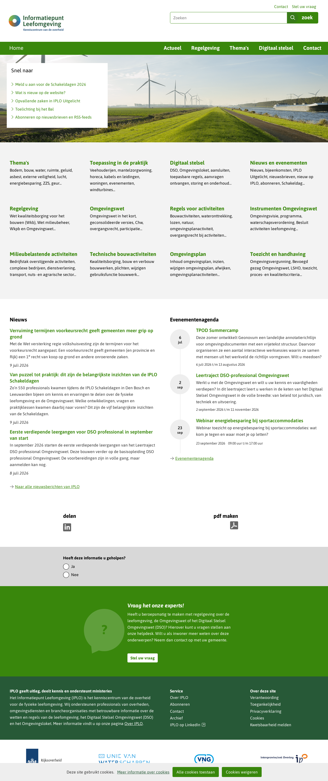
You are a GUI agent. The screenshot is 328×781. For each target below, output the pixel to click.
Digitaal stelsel (276, 48)
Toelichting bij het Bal (34, 109)
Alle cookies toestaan (196, 772)
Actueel (172, 48)
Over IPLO (133, 723)
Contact (281, 6)
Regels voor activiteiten (197, 208)
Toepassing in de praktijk (119, 163)
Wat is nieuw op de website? (40, 92)
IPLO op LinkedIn (188, 724)
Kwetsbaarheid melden (270, 724)
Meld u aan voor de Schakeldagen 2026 (50, 84)
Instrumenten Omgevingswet (283, 208)
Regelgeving (205, 48)
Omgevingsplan (188, 254)
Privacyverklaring (265, 711)
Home (16, 48)
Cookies (257, 718)
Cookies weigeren (242, 772)
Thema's (239, 48)
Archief (176, 718)
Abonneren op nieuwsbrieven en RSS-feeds (53, 117)
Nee (75, 574)
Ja (73, 566)
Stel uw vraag (304, 6)
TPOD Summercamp (217, 330)
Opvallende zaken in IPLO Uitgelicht (47, 101)
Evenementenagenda (192, 458)
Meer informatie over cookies (143, 772)
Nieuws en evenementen (278, 163)
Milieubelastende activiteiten (43, 254)
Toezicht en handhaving (277, 254)
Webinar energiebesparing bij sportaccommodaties (249, 420)
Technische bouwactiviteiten (123, 254)
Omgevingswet (107, 208)
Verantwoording (264, 697)
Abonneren (180, 704)
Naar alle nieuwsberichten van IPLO (45, 486)
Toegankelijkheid (265, 704)
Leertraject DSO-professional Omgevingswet (242, 375)
